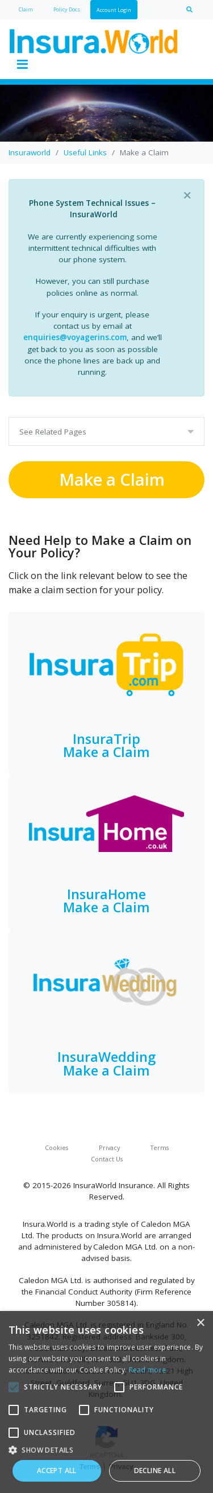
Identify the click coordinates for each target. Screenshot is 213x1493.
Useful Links (85, 152)
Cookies (56, 1147)
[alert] (106, 1402)
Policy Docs (66, 9)
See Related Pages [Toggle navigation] (52, 432)
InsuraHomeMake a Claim (106, 900)
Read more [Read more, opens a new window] (147, 1370)
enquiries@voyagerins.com (75, 337)
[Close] (187, 195)
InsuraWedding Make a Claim (106, 1063)
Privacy (109, 1147)
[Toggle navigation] (22, 65)
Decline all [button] (155, 1470)
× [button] (200, 1323)
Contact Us (107, 1159)
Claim (26, 9)
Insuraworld (30, 152)
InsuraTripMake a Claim (106, 745)
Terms (160, 1147)
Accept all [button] (57, 1470)
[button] (106, 1449)
